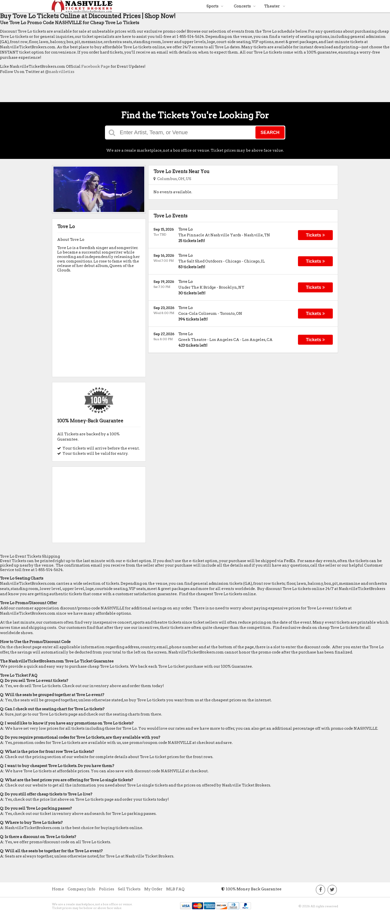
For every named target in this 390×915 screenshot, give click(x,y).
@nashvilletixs (59, 71)
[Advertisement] (90, 89)
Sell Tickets (129, 889)
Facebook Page (95, 66)
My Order (153, 889)
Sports (214, 6)
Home (58, 889)
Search (269, 132)
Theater (274, 6)
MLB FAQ (175, 889)
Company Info (81, 889)
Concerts (245, 6)
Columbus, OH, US (172, 179)
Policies (106, 889)
